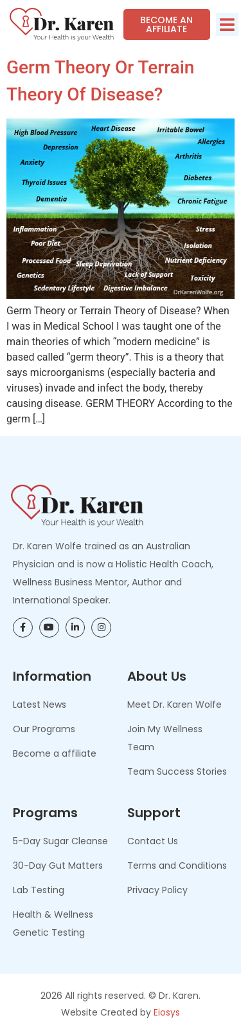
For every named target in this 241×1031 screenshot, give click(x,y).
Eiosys (167, 1012)
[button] (227, 24)
